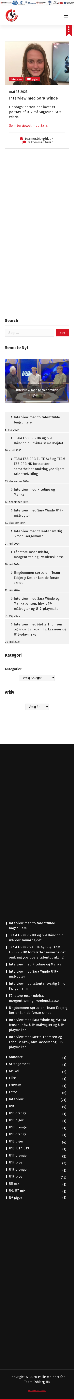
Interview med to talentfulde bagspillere (37, 419)
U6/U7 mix (17, 1190)
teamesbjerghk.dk (39, 139)
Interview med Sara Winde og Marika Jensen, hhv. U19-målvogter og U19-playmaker (37, 604)
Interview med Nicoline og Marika (34, 492)
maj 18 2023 (18, 92)
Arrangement (19, 1064)
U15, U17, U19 (19, 1148)
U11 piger (16, 1120)
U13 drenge (18, 1127)
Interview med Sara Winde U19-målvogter (38, 513)
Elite (12, 1078)
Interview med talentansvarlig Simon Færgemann (38, 533)
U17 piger (16, 1162)
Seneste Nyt (16, 347)
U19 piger (32, 79)
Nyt (11, 1106)
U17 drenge (18, 1155)
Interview (16, 79)
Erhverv (15, 1085)
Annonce (16, 1057)
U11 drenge (17, 1113)
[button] (37, 381)
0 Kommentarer (40, 142)
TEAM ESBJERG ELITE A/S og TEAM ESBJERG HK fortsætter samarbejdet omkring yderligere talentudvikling (39, 466)
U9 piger (15, 1198)
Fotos (13, 1092)
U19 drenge (18, 1169)
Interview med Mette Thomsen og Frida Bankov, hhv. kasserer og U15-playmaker (40, 629)
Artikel (14, 1071)
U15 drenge (17, 1134)
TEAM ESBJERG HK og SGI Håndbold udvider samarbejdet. (39, 440)
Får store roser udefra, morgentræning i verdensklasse (39, 554)
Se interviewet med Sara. (28, 126)
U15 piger (16, 1141)
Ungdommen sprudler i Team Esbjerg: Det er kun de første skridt (37, 578)
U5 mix (14, 1184)
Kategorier (13, 669)
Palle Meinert (48, 1377)
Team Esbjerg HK (37, 1382)
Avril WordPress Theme (37, 1391)
